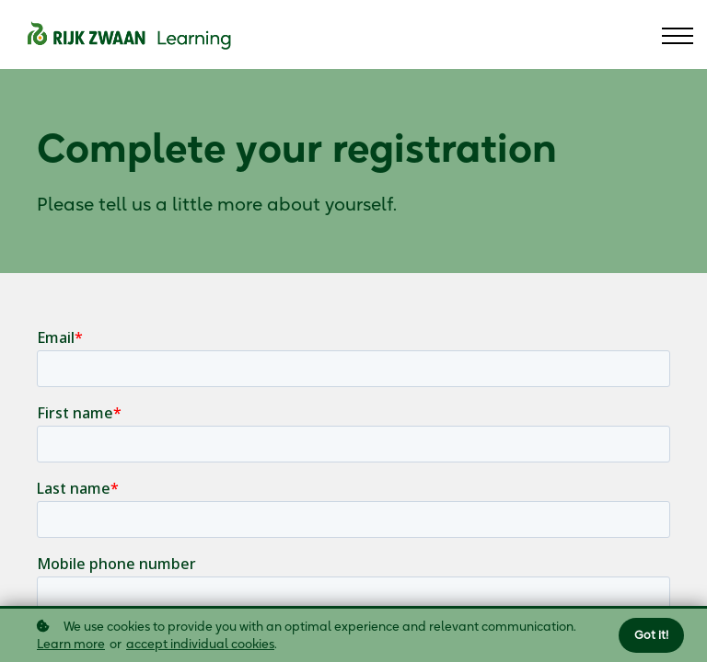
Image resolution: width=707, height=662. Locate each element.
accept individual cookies (200, 643)
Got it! (651, 635)
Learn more (71, 643)
